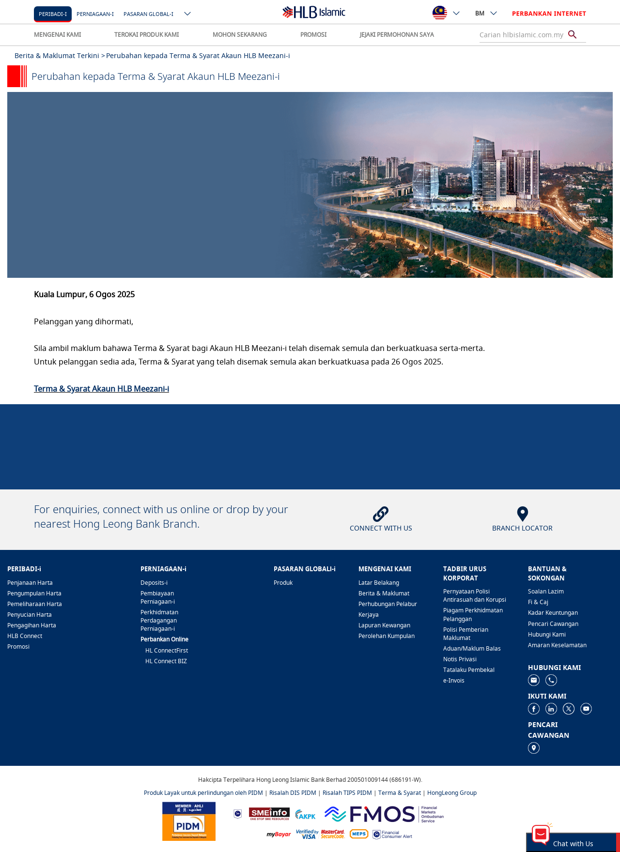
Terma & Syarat (399, 793)
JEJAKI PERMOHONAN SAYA (397, 34)
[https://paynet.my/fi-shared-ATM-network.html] (359, 833)
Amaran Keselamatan (557, 645)
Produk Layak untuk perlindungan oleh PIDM (203, 793)
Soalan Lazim (546, 591)
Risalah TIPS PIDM (347, 793)
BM (486, 13)
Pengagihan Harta (31, 625)
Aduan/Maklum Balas (472, 648)
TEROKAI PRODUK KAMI (146, 34)
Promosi (18, 646)
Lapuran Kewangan (384, 625)
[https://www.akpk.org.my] (305, 813)
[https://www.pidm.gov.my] (189, 820)
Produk (283, 582)
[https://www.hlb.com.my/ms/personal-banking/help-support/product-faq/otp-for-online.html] (320, 833)
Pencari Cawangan (553, 624)
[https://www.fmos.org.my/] (384, 813)
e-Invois (454, 680)
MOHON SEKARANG (240, 34)
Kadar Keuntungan (553, 613)
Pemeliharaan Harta (34, 604)
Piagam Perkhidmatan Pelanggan (473, 614)
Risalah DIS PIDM (292, 793)
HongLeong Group (452, 793)
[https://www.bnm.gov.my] (237, 813)
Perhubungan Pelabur (387, 604)
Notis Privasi (460, 659)
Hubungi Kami (547, 634)
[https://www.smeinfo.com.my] (269, 813)
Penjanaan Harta (30, 582)
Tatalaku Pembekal (469, 670)
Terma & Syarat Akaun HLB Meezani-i (101, 388)
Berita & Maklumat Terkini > (60, 55)
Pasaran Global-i (148, 13)
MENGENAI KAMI (57, 34)
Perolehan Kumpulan (386, 636)
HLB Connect (24, 636)
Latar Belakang (378, 582)
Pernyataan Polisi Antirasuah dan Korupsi (474, 595)
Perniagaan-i (95, 13)
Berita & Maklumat (383, 593)
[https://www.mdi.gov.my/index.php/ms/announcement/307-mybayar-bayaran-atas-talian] (278, 833)
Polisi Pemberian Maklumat (465, 633)
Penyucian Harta (29, 614)
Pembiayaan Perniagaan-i (157, 597)
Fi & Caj (538, 602)
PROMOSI (313, 34)
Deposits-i (154, 582)
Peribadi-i (53, 13)
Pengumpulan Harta (34, 593)
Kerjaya (368, 614)
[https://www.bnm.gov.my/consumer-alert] (392, 833)
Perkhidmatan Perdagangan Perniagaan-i (159, 620)
